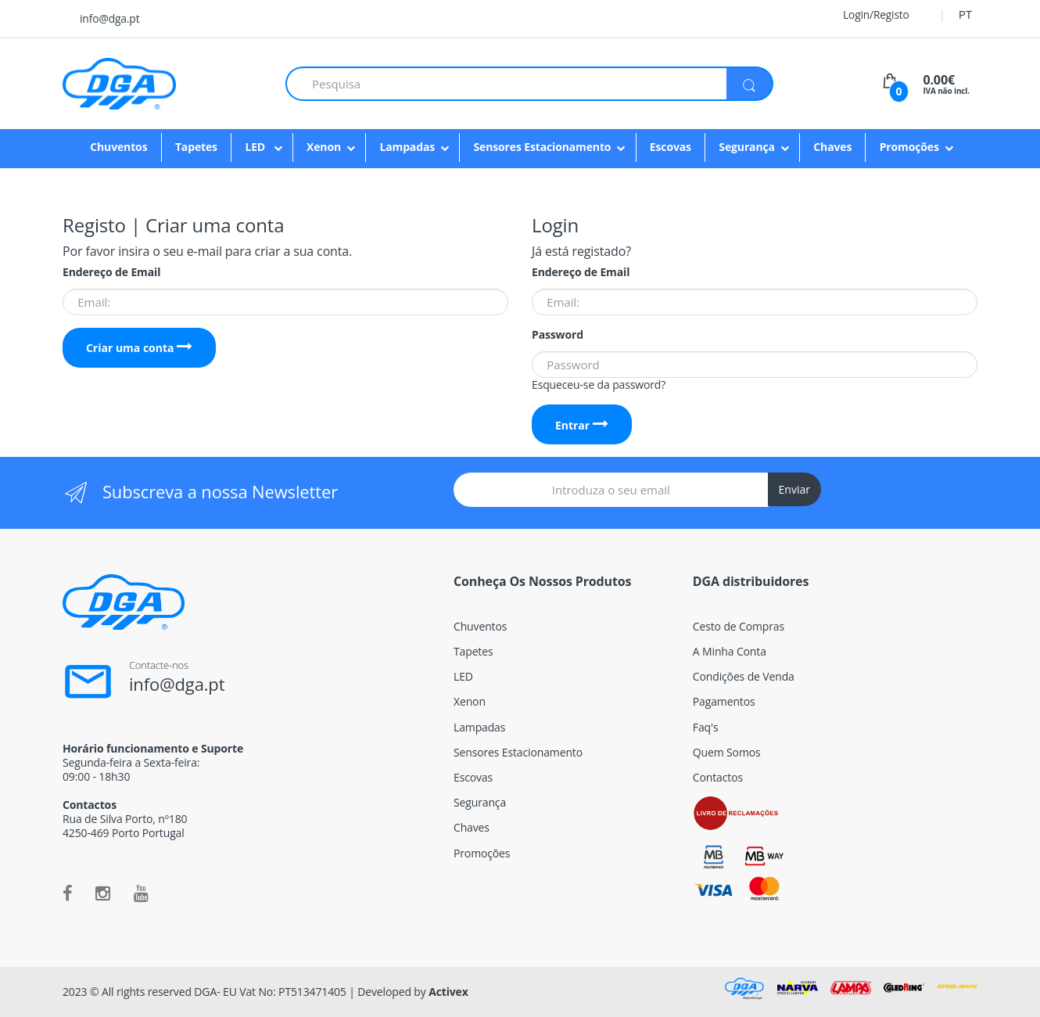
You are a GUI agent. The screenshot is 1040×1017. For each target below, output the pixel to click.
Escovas (670, 146)
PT (965, 14)
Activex (448, 991)
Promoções (909, 146)
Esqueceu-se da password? (598, 384)
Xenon (324, 146)
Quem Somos (727, 752)
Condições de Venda (743, 676)
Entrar (581, 425)
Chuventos (118, 146)
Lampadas (407, 146)
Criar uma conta (139, 347)
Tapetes (196, 146)
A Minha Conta (729, 651)
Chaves (832, 146)
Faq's (706, 727)
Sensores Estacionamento (542, 146)
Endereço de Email (111, 272)
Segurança (747, 146)
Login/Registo (866, 14)
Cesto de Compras (738, 626)
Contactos (718, 777)
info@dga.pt (109, 18)
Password (557, 335)
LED (256, 146)
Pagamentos (724, 701)
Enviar (794, 489)
